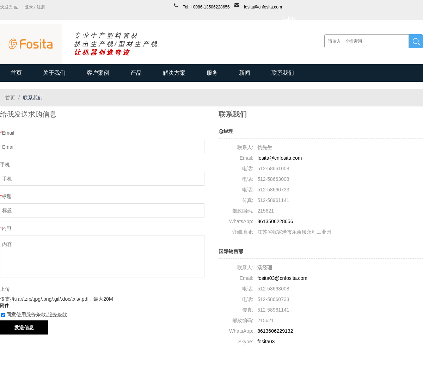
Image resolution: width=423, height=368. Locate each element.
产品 (136, 73)
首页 (16, 73)
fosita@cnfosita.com (263, 7)
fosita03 (266, 341)
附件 (4, 305)
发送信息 (24, 327)
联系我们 (282, 73)
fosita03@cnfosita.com (282, 278)
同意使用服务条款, (34, 314)
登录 (29, 7)
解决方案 (174, 73)
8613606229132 (275, 331)
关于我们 (54, 73)
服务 (212, 73)
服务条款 (57, 314)
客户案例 (98, 73)
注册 (41, 7)
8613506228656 (275, 221)
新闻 (244, 73)
